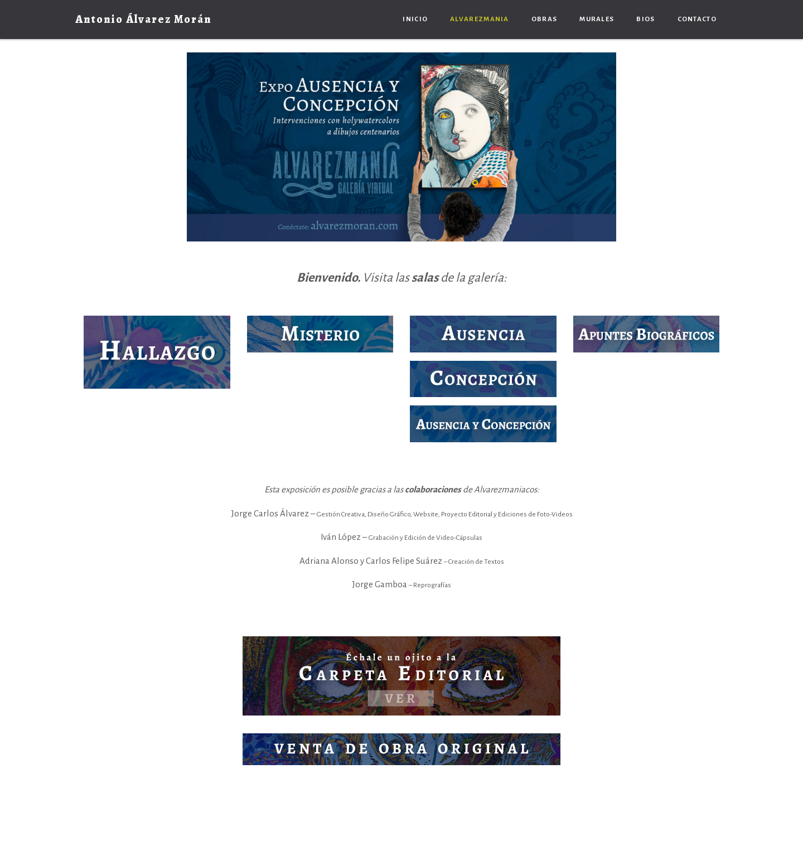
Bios (645, 19)
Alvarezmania (479, 19)
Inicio (415, 19)
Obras (544, 19)
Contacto (697, 19)
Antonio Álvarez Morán (143, 19)
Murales (596, 19)
